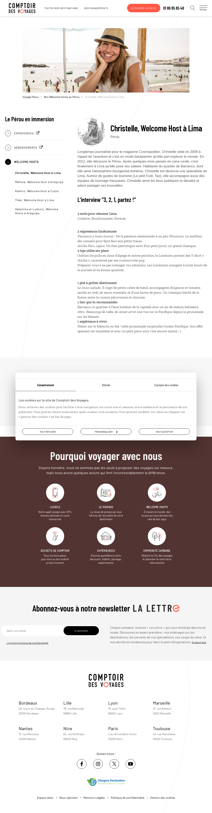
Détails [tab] (106, 385)
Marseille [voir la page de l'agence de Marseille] (161, 702)
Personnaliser (106, 431)
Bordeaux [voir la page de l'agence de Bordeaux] (28, 702)
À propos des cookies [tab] (166, 385)
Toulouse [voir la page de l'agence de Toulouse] (161, 728)
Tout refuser (48, 431)
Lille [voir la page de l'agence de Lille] (67, 702)
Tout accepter (164, 431)
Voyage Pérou (32, 97)
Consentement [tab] (45, 385)
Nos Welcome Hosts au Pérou (63, 97)
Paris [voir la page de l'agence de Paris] (113, 728)
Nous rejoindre (68, 797)
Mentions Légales (94, 797)
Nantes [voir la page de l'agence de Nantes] (26, 728)
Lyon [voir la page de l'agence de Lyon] (113, 702)
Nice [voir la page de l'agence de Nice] (67, 728)
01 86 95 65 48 (169, 8)
